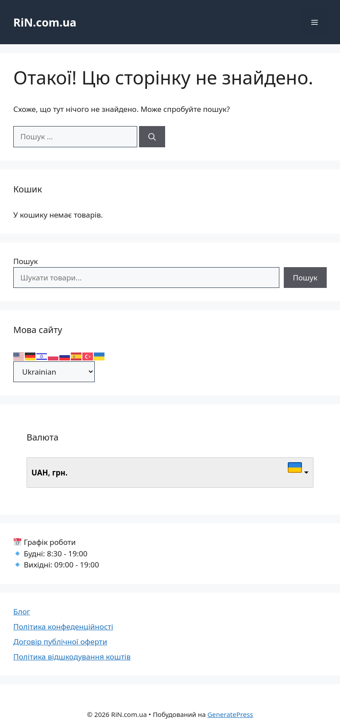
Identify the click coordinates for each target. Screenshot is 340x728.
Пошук (25, 261)
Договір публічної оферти (60, 641)
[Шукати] (152, 136)
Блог (21, 611)
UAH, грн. (49, 472)
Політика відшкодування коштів (72, 656)
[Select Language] (54, 371)
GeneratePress (230, 714)
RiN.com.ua (44, 22)
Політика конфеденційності (63, 626)
